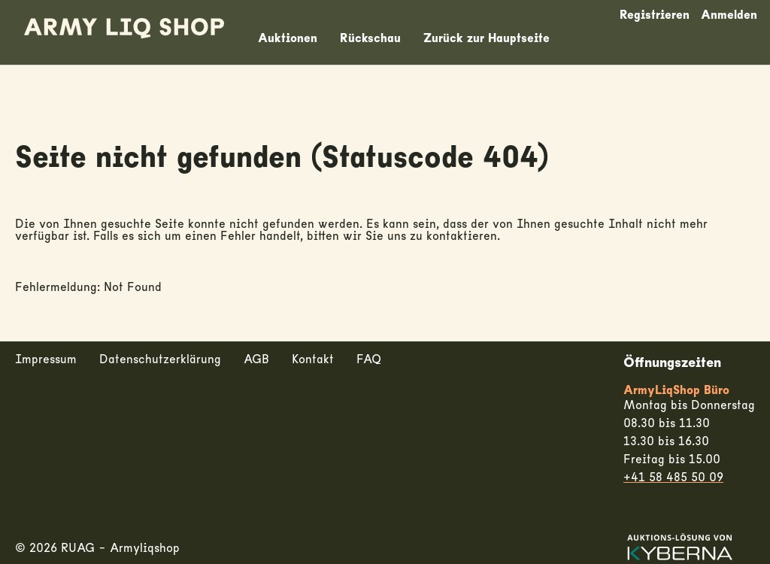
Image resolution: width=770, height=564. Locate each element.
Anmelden (729, 15)
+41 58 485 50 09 (673, 478)
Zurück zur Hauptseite (486, 38)
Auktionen (287, 38)
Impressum (46, 359)
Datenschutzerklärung (160, 359)
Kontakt (313, 359)
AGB (256, 359)
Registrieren (655, 15)
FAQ (368, 359)
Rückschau (370, 38)
